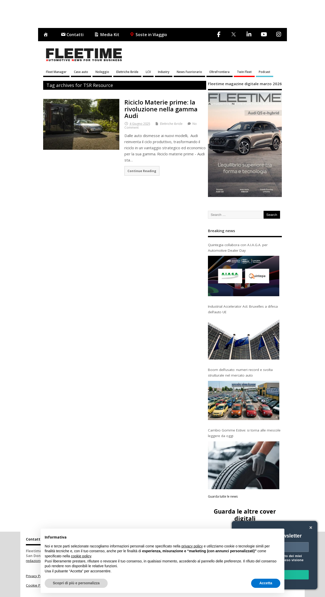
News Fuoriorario (189, 72)
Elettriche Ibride (127, 72)
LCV (148, 72)
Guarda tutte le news (223, 496)
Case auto (81, 72)
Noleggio (102, 72)
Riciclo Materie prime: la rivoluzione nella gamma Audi (161, 109)
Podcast (264, 72)
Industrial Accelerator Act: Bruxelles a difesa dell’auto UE (243, 309)
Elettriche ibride (171, 124)
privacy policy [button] (192, 546)
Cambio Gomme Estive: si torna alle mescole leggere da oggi (244, 433)
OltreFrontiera (219, 72)
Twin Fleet (244, 72)
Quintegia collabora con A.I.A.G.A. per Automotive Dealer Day (238, 248)
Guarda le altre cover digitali (245, 514)
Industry (163, 72)
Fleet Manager (56, 72)
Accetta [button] (265, 583)
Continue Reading (141, 171)
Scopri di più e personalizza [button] (76, 583)
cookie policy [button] (81, 556)
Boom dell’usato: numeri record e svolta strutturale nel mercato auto (240, 372)
